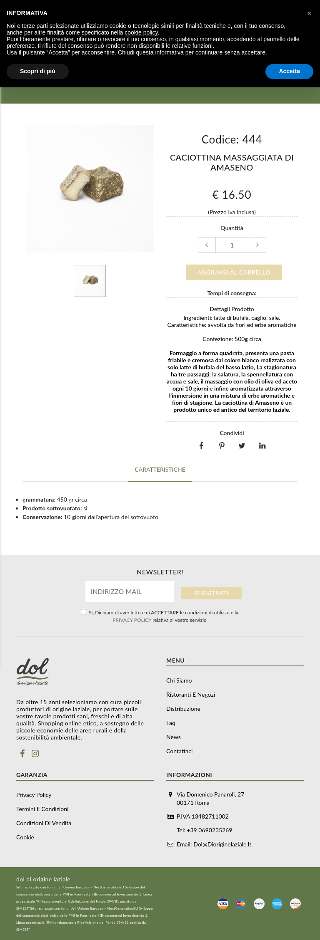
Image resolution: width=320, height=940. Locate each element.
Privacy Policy (33, 794)
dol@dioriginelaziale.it (222, 843)
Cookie (25, 837)
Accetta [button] (289, 71)
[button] (309, 13)
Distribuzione (183, 708)
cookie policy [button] (141, 32)
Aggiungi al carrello (234, 272)
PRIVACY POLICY (131, 620)
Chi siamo (179, 680)
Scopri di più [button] (37, 71)
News (173, 736)
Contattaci (179, 750)
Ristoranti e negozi (190, 694)
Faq (170, 722)
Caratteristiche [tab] (160, 468)
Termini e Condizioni (42, 808)
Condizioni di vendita (43, 822)
